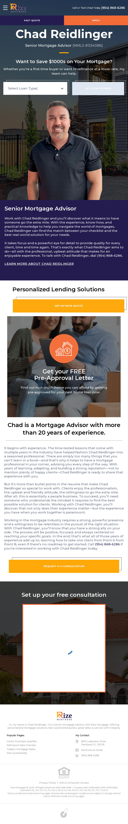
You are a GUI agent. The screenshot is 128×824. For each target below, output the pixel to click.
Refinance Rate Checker (21, 745)
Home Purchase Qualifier (22, 741)
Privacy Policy (47, 782)
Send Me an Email (92, 750)
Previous (4, 363)
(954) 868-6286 (112, 8)
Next (123, 363)
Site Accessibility (17, 753)
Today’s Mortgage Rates (21, 749)
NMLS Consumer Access (74, 782)
